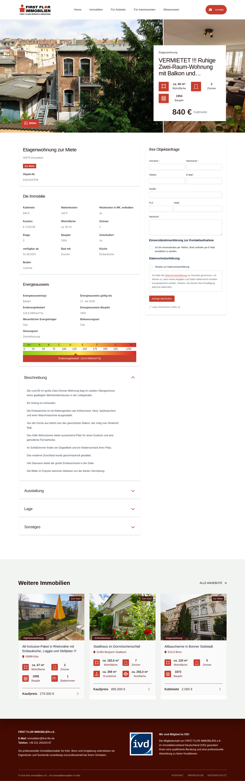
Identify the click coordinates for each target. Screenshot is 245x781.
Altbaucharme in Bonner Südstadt (189, 646)
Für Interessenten (144, 9)
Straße (152, 189)
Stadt (176, 202)
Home (77, 9)
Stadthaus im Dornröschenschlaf (116, 646)
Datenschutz (217, 775)
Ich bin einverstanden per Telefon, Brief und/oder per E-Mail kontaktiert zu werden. (185, 249)
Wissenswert (171, 9)
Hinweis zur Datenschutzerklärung (172, 267)
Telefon (152, 175)
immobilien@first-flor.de (40, 738)
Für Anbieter (118, 9)
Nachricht (154, 216)
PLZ (151, 202)
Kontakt (215, 9)
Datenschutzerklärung (176, 275)
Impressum (195, 775)
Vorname (154, 161)
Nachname (192, 161)
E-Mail (190, 175)
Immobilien (96, 9)
